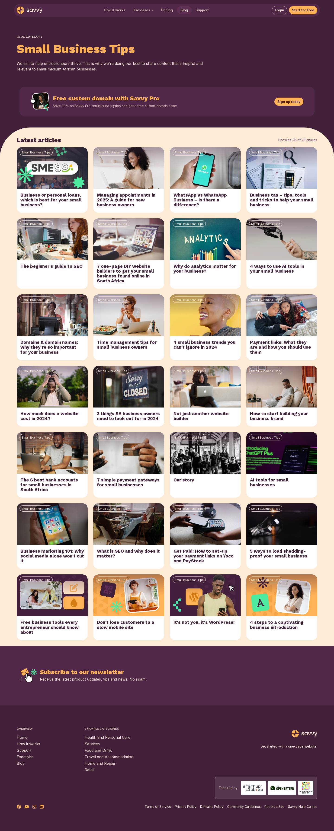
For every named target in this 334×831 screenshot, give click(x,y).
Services (92, 744)
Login (279, 10)
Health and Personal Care (107, 737)
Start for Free (303, 10)
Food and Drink (98, 750)
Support (202, 10)
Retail (89, 769)
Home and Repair (100, 763)
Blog (184, 10)
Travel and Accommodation (109, 757)
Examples (25, 757)
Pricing (167, 10)
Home (22, 737)
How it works (114, 10)
